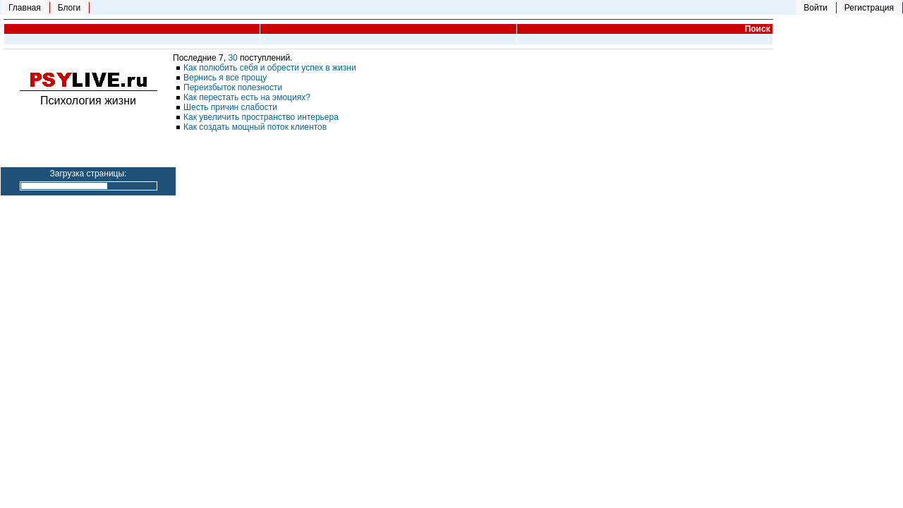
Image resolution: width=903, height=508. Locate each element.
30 (234, 58)
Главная (24, 8)
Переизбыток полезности (232, 87)
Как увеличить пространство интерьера (261, 117)
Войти (816, 8)
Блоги (69, 8)
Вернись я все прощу (225, 78)
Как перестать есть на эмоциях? (246, 97)
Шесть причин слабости (230, 107)
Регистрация (869, 8)
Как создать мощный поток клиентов (255, 127)
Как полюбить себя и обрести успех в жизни (269, 68)
